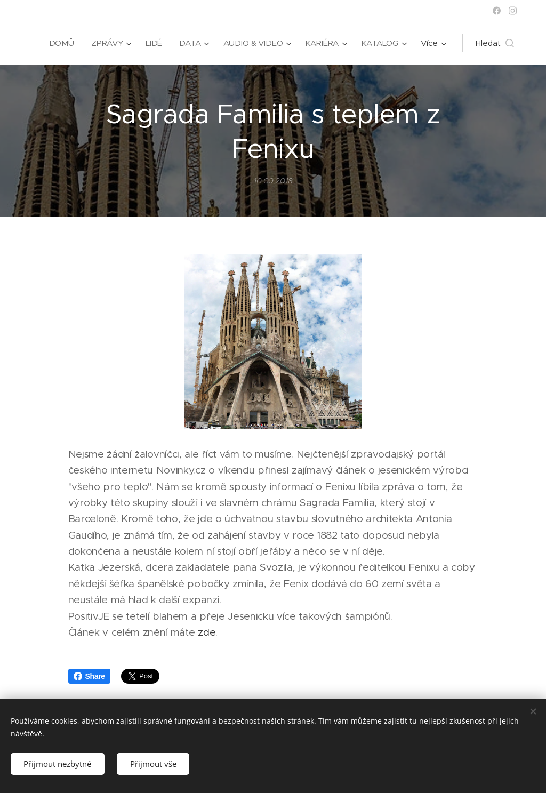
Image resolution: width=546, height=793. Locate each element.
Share (89, 676)
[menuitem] (60, 43)
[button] (494, 43)
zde (206, 632)
